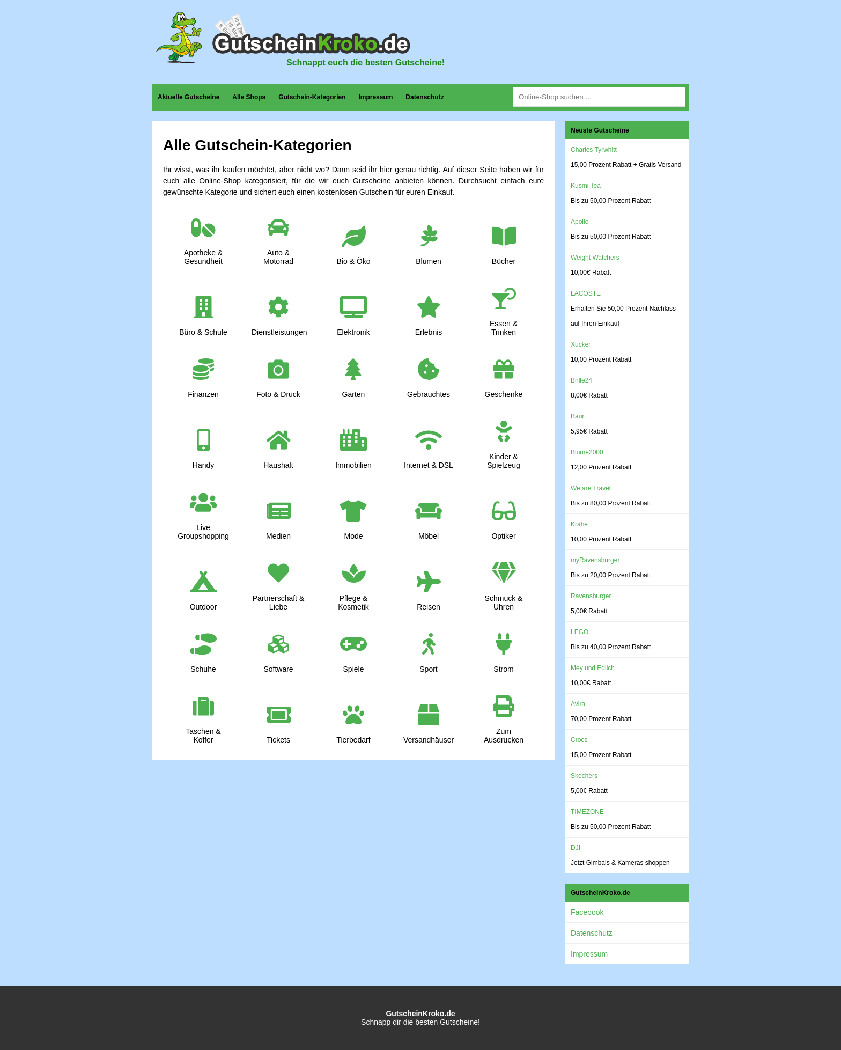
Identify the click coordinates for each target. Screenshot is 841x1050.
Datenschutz (424, 97)
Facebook (587, 912)
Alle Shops (248, 97)
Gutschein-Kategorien (311, 97)
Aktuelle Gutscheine (188, 97)
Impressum (375, 97)
